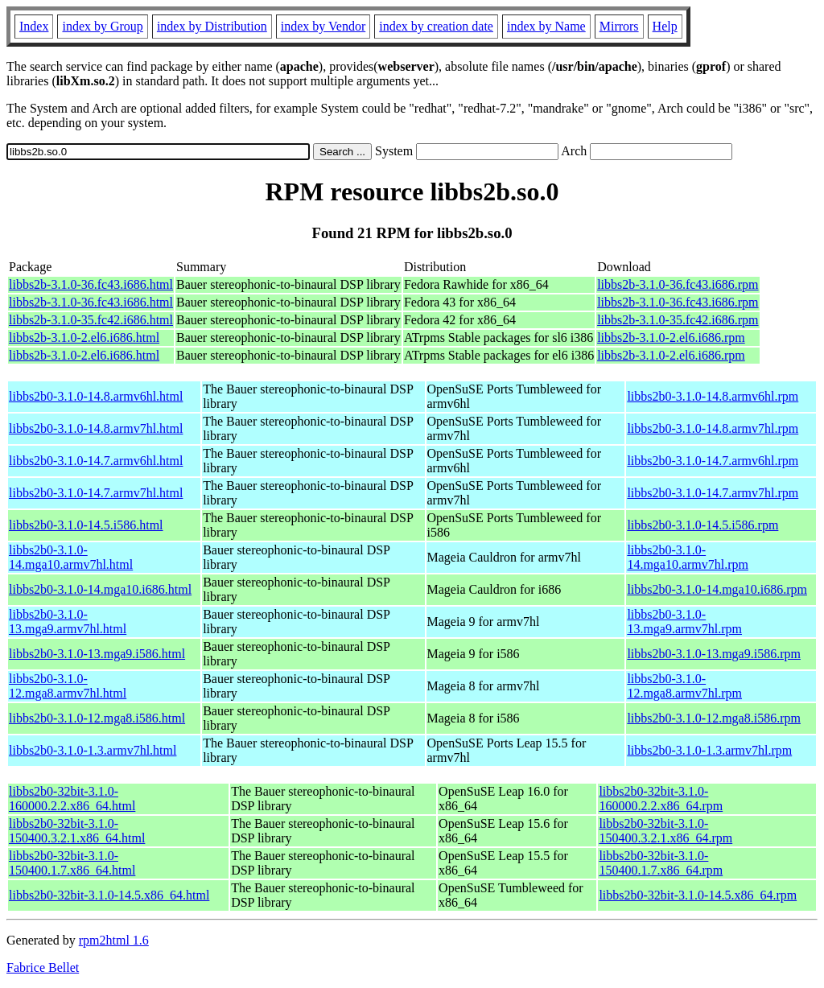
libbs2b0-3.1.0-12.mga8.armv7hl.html (67, 686)
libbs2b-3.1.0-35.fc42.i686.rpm (677, 320)
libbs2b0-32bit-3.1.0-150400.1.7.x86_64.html (72, 863)
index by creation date (436, 26)
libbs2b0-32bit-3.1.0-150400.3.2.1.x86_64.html (77, 831)
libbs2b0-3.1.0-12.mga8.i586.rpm (714, 718)
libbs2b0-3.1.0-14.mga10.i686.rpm (717, 589)
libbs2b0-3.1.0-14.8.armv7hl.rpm (712, 428)
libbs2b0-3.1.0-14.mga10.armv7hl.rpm (687, 557)
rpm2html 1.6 (114, 940)
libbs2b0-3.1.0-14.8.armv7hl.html (96, 428)
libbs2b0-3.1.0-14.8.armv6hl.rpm (712, 396)
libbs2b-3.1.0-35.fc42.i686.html (91, 320)
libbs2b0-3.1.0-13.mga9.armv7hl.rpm (684, 621)
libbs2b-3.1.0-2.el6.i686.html (84, 337)
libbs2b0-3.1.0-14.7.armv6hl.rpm (712, 460)
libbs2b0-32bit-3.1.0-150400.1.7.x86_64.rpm (661, 863)
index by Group (102, 26)
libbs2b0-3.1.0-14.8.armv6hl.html (96, 396)
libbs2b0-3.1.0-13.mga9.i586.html (97, 654)
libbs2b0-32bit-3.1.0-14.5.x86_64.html (109, 895)
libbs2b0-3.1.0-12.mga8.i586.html (97, 718)
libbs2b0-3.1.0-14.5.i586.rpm (702, 525)
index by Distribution (212, 26)
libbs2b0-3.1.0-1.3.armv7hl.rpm (709, 750)
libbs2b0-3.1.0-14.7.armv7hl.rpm (712, 493)
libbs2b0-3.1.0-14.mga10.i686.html (100, 589)
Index (33, 26)
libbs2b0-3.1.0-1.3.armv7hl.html (92, 750)
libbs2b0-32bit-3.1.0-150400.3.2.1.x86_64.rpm (665, 831)
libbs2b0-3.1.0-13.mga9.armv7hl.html (67, 621)
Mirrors (619, 26)
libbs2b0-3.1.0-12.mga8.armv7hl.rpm (684, 686)
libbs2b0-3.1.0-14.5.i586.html (86, 525)
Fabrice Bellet (42, 967)
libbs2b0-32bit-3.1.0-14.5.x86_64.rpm (698, 895)
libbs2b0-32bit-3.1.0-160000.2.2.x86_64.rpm (661, 798)
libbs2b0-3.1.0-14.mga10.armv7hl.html (71, 557)
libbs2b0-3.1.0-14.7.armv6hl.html (96, 460)
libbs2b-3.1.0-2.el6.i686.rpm (671, 337)
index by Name (546, 26)
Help (665, 26)
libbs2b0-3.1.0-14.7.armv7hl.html (96, 493)
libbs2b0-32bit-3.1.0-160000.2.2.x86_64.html (72, 798)
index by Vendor (323, 26)
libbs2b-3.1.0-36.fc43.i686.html (91, 284)
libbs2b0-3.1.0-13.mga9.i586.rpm (714, 654)
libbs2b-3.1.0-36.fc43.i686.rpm (677, 284)
